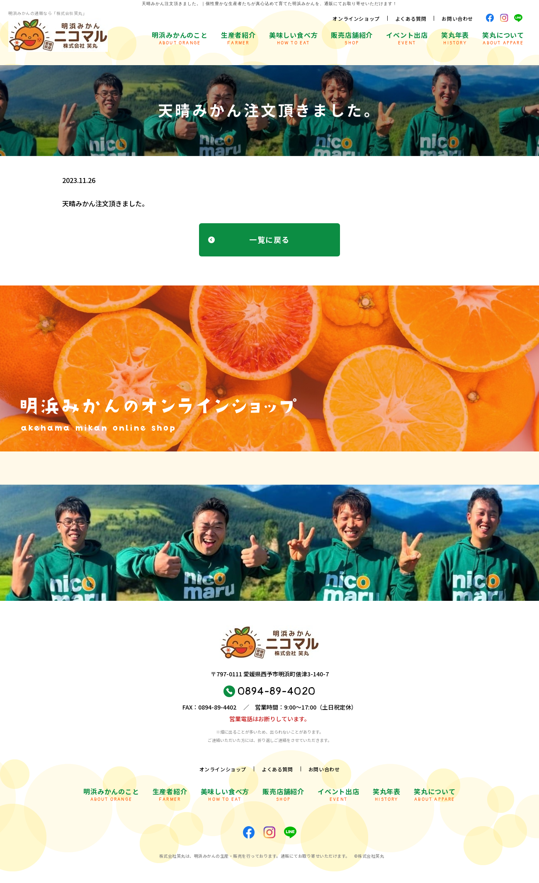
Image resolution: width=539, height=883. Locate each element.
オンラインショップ (356, 18)
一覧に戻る (269, 239)
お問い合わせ (457, 18)
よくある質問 (411, 18)
